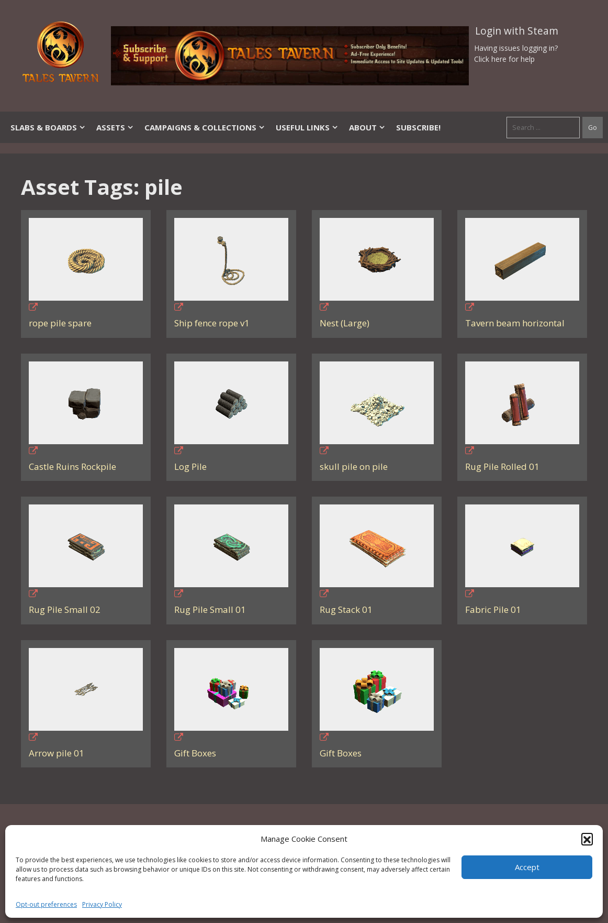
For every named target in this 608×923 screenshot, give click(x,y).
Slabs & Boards (48, 127)
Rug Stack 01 (346, 609)
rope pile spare (60, 323)
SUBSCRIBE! (418, 127)
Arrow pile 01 (56, 753)
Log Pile (190, 466)
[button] (587, 838)
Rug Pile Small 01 (210, 609)
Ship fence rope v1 (212, 323)
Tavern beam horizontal (515, 323)
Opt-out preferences (46, 904)
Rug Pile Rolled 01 (502, 466)
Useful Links (307, 127)
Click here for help (504, 59)
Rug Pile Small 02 (64, 609)
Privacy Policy (102, 904)
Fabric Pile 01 (493, 609)
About (367, 127)
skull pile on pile (354, 466)
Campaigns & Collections (204, 127)
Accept (527, 867)
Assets (115, 127)
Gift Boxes (195, 753)
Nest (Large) (344, 323)
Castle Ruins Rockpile (72, 466)
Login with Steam (516, 31)
